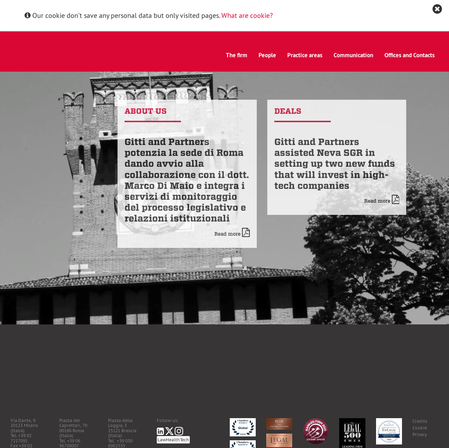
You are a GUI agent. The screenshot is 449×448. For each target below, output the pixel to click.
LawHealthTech (173, 439)
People (267, 55)
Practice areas (304, 55)
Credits (420, 421)
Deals (287, 111)
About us (146, 111)
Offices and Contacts (409, 55)
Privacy (420, 434)
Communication (353, 55)
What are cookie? (247, 15)
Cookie (420, 427)
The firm (236, 55)
